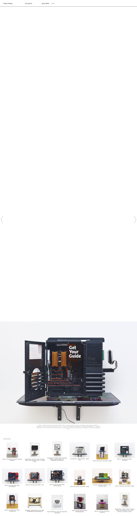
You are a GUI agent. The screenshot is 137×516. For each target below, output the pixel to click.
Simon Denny (7, 3)
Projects (28, 3)
